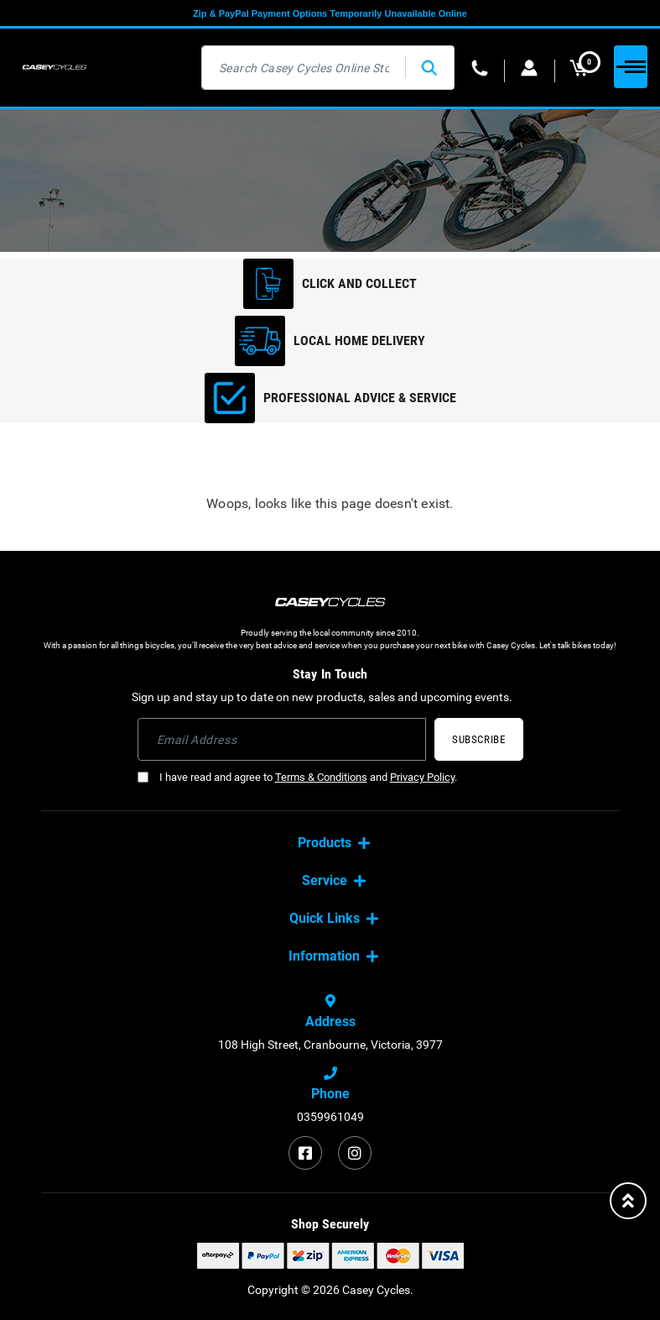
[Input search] (304, 67)
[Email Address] (282, 739)
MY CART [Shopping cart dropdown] (584, 68)
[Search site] (429, 67)
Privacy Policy (422, 777)
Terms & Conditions (321, 777)
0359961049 (330, 1117)
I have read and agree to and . (297, 777)
